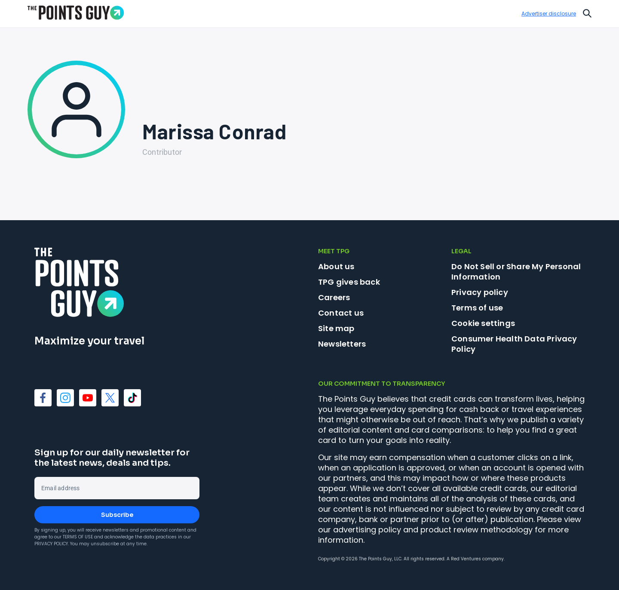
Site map (336, 328)
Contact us (341, 312)
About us (336, 266)
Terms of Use (78, 537)
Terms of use (477, 307)
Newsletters (342, 343)
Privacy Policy (51, 544)
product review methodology (476, 529)
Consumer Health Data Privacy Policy (514, 343)
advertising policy (367, 529)
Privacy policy (479, 292)
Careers (334, 297)
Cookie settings (483, 323)
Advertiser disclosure (548, 13)
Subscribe (117, 515)
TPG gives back (349, 282)
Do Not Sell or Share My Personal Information (516, 271)
